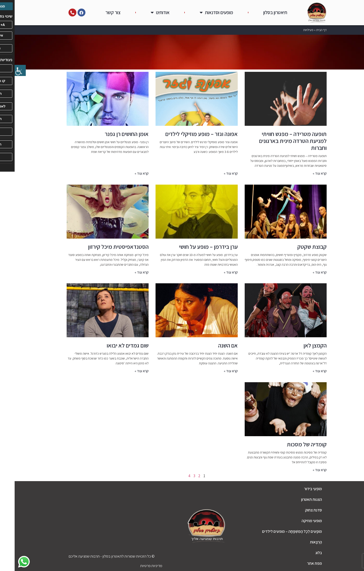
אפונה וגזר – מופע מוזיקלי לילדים (187, 134)
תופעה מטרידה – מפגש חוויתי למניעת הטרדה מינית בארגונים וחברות (278, 140)
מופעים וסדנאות (201, 12)
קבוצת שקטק (297, 246)
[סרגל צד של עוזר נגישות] (5, 70)
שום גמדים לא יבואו (113, 345)
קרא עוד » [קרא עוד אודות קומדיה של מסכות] (305, 469)
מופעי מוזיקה (297, 520)
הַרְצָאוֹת (301, 542)
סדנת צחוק (298, 510)
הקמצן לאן (300, 345)
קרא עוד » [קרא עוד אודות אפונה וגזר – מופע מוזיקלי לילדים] (216, 173)
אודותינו (145, 12)
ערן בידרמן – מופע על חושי (193, 246)
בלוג (304, 552)
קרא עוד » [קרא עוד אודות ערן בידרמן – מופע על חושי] (216, 272)
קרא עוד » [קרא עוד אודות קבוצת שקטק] (305, 272)
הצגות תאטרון (296, 499)
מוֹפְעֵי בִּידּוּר (298, 488)
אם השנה (213, 345)
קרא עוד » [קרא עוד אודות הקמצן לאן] (305, 371)
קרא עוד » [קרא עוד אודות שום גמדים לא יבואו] (127, 371)
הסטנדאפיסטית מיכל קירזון (103, 246)
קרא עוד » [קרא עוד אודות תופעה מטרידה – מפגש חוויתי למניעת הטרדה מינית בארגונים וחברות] (305, 173)
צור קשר (98, 12)
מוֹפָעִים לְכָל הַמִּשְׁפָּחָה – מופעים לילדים (277, 531)
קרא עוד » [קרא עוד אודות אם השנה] (216, 371)
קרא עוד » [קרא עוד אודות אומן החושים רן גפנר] (127, 173)
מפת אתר (299, 563)
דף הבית (307, 30)
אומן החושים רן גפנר (112, 134)
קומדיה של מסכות (292, 444)
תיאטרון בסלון (261, 12)
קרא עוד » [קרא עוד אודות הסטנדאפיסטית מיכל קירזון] (127, 272)
